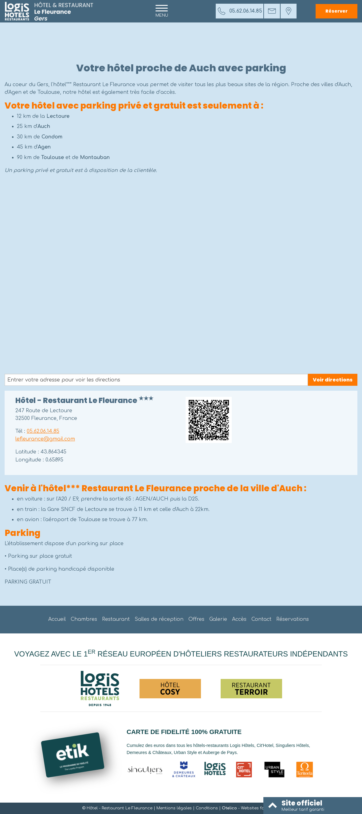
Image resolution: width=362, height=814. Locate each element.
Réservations (292, 619)
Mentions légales (174, 808)
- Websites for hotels (251, 808)
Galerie (218, 619)
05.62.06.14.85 (43, 431)
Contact (261, 619)
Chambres (84, 619)
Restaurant (116, 619)
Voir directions (332, 379)
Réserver (336, 11)
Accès (239, 619)
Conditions (207, 808)
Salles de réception (159, 619)
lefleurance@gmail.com (45, 439)
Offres (196, 619)
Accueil (57, 619)
